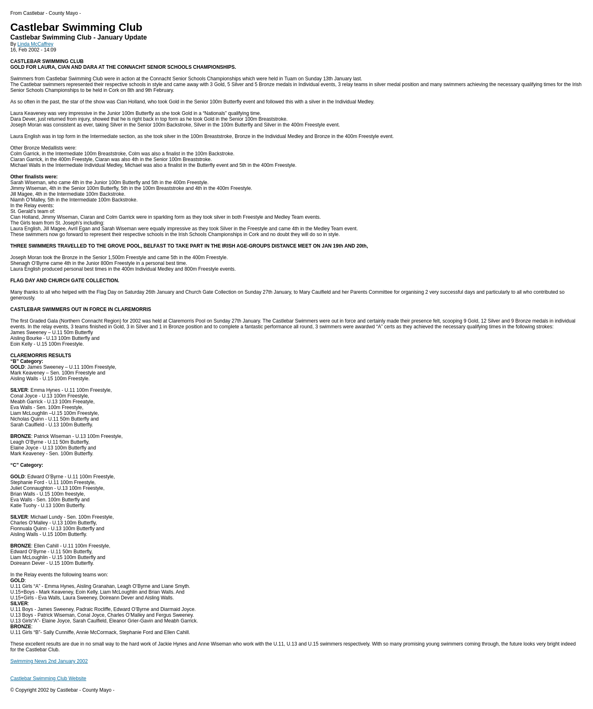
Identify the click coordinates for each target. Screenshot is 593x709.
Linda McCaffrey (35, 44)
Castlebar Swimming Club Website (48, 678)
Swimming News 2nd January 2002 (49, 661)
